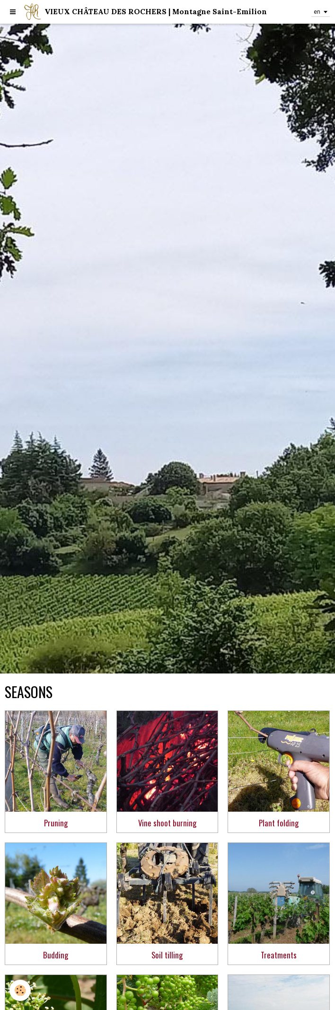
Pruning (56, 823)
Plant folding (279, 823)
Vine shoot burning (167, 823)
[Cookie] (20, 990)
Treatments (279, 955)
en (317, 12)
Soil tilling (167, 955)
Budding (55, 955)
